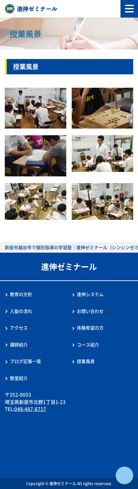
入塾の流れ (21, 311)
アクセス (19, 327)
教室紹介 (19, 378)
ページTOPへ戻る (124, 475)
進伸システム (90, 294)
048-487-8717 (30, 408)
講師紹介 (19, 344)
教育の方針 (21, 294)
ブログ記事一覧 (25, 361)
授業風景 (86, 361)
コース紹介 (88, 344)
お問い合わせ (90, 311)
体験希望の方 (90, 327)
